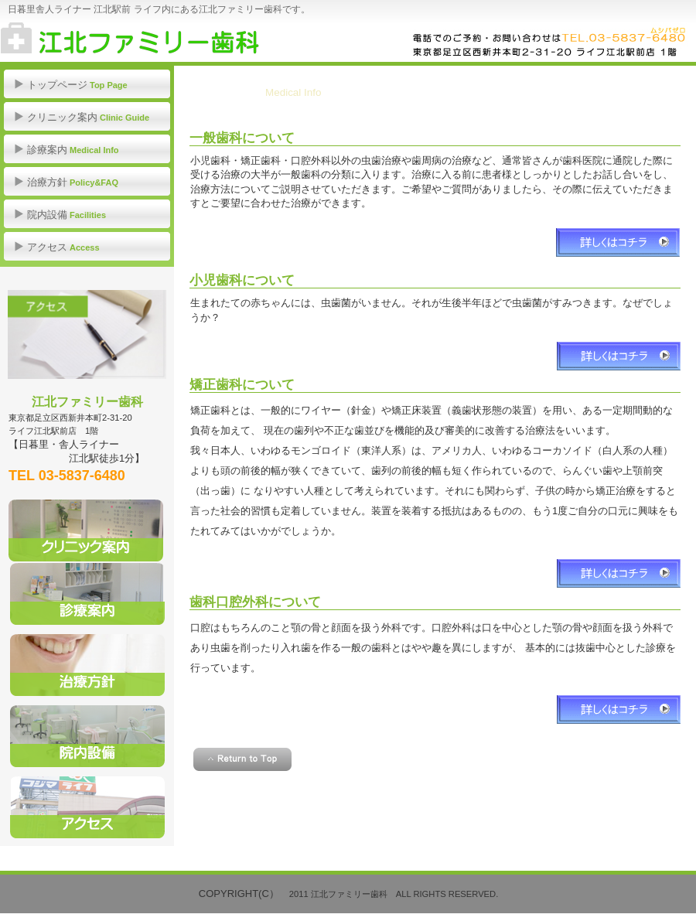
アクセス (87, 334)
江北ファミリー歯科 (155, 39)
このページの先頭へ (242, 759)
